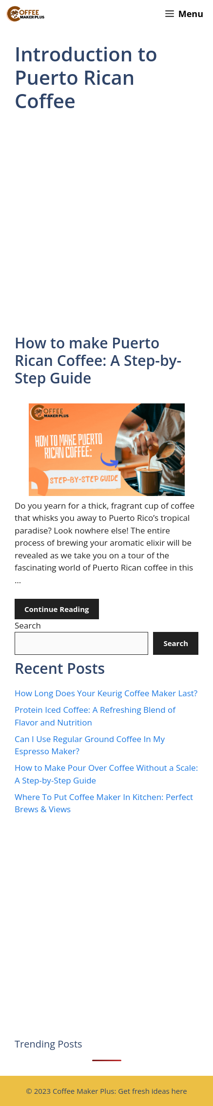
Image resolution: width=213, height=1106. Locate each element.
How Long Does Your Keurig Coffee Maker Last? (106, 693)
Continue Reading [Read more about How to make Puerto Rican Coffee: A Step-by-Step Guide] (56, 609)
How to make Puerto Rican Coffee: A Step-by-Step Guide (98, 360)
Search (28, 625)
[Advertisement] (106, 223)
